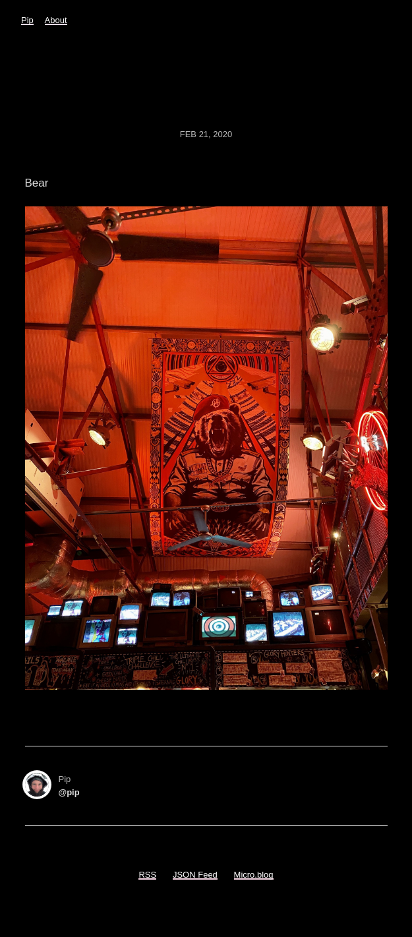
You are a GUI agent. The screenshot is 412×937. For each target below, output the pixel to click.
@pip (69, 792)
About (56, 20)
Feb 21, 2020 (206, 134)
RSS (147, 875)
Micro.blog (254, 875)
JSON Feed (195, 875)
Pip (27, 20)
